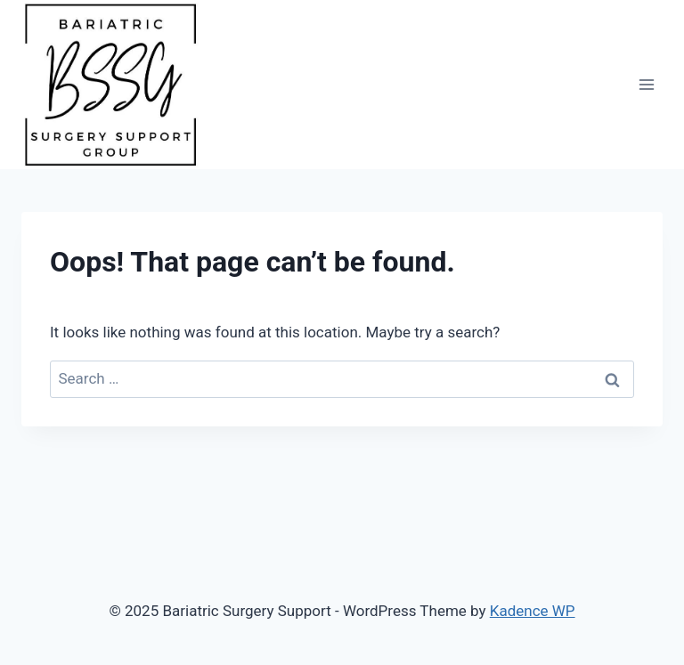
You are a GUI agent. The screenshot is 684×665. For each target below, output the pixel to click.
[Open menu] (646, 84)
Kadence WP (532, 611)
